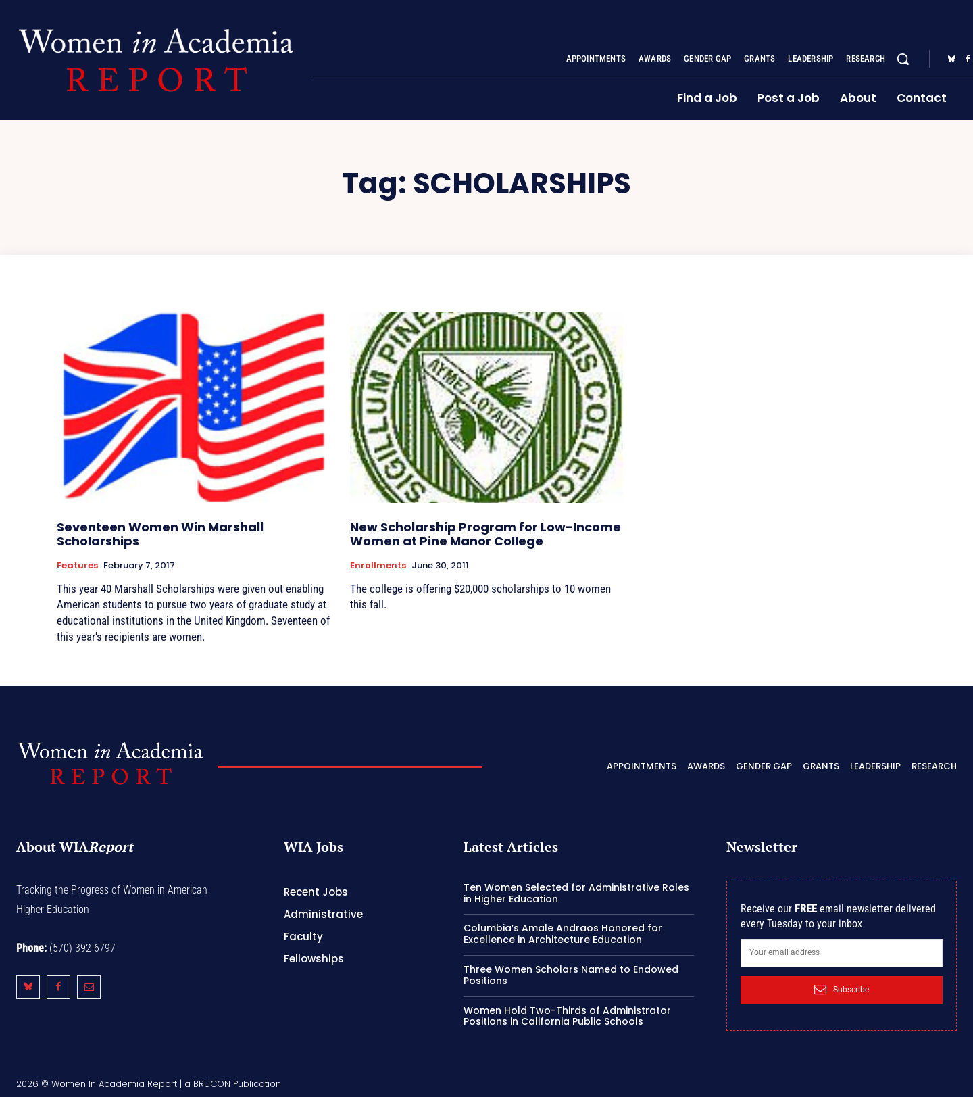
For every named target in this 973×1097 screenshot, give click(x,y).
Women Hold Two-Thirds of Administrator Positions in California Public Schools (567, 1016)
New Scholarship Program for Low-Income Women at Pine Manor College (485, 534)
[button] (903, 59)
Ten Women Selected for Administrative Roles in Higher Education (576, 893)
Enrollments (378, 565)
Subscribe (841, 989)
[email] (842, 953)
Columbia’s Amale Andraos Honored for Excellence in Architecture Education (563, 933)
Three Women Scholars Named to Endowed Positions (571, 975)
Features (77, 565)
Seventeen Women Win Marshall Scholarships (160, 534)
